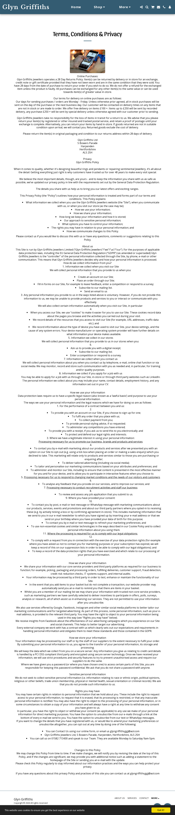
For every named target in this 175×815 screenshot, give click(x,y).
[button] (141, 7)
